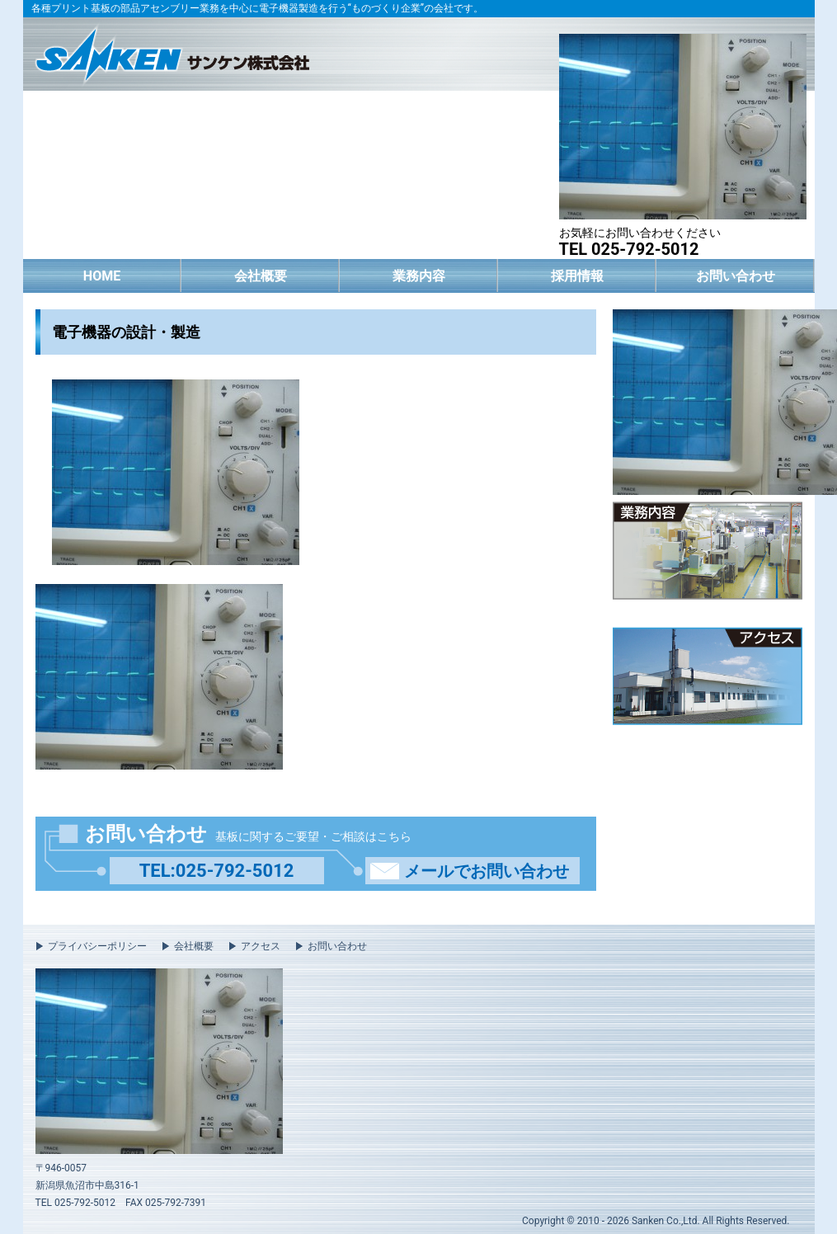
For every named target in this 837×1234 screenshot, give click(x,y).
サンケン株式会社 (171, 52)
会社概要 (260, 276)
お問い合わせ (735, 276)
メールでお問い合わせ (486, 871)
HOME (101, 276)
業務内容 (419, 276)
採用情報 (577, 276)
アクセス (260, 946)
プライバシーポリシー (97, 946)
